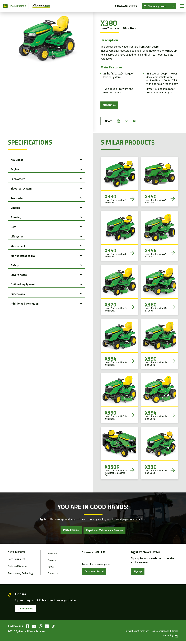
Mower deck (18, 245)
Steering (16, 216)
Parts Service (69, 529)
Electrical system (21, 187)
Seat (13, 226)
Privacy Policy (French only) (137, 631)
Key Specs (17, 159)
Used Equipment (16, 558)
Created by (172, 636)
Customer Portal (95, 570)
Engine (15, 168)
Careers (52, 559)
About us (52, 552)
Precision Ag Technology (20, 573)
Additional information (25, 302)
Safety (15, 264)
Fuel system (18, 178)
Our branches (26, 608)
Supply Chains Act (160, 631)
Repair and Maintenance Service (105, 529)
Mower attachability (23, 254)
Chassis (15, 207)
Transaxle (17, 197)
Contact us (110, 103)
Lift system (17, 235)
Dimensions (18, 293)
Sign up (138, 570)
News (51, 566)
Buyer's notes (19, 274)
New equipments (16, 551)
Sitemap (174, 631)
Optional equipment (23, 283)
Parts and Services (17, 565)
